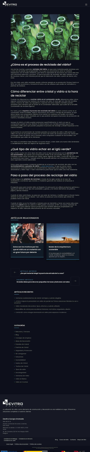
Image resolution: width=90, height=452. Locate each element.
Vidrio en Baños (21, 379)
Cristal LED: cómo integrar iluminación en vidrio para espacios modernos (41, 313)
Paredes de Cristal (22, 344)
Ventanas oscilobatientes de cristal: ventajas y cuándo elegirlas (38, 298)
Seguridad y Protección (24, 351)
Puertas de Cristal (22, 348)
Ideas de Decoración (23, 341)
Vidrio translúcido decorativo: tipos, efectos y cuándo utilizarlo (38, 306)
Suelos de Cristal (21, 363)
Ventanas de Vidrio (22, 376)
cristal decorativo (47, 166)
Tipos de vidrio (21, 370)
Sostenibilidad (21, 360)
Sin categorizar (21, 354)
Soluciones (19, 357)
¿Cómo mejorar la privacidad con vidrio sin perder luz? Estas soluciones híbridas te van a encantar (46, 302)
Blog (17, 335)
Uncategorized (21, 373)
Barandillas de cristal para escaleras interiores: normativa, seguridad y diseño (43, 309)
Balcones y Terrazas (23, 332)
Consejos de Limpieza (23, 338)
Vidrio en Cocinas (22, 382)
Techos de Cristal (22, 366)
